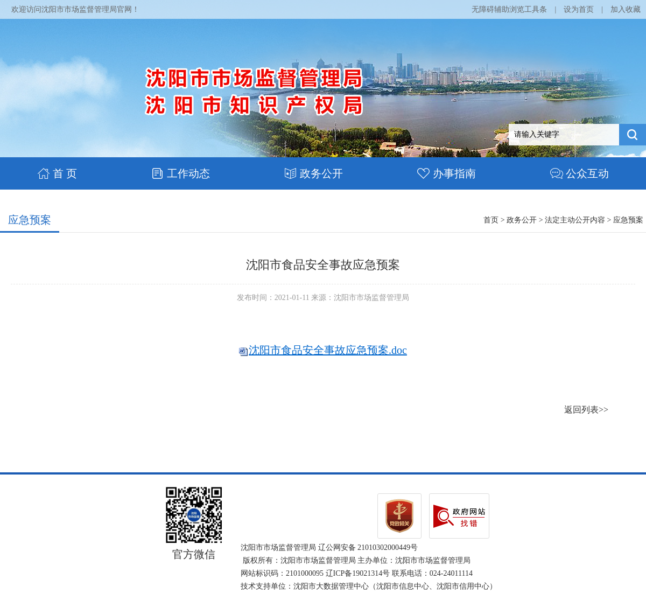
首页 (490, 220)
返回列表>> (586, 409)
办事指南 (446, 173)
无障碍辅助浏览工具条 (509, 9)
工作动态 (180, 173)
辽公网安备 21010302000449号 (368, 547)
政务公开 (313, 173)
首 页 (57, 173)
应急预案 (29, 220)
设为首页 (579, 9)
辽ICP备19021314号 (358, 573)
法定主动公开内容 (575, 220)
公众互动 (579, 173)
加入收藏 (625, 9)
